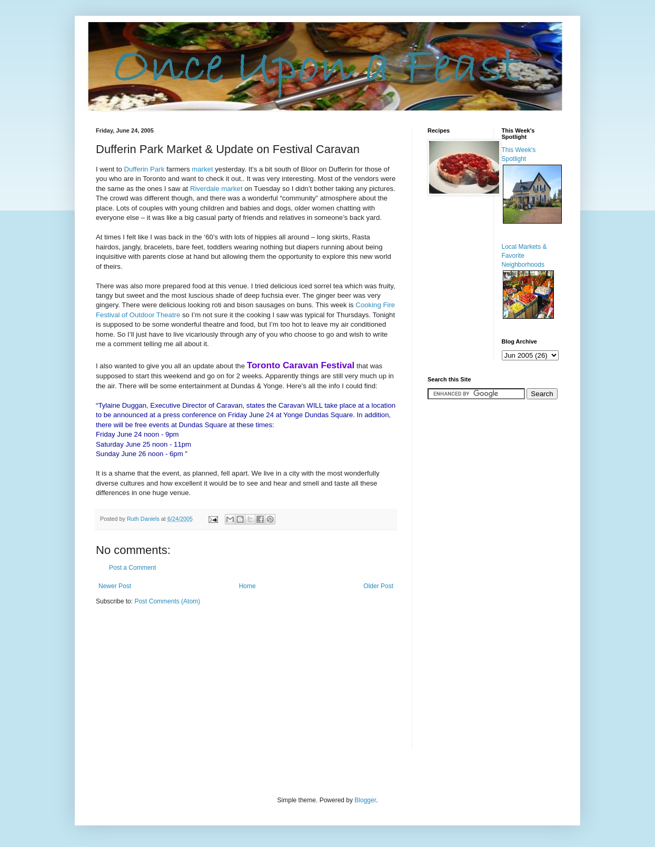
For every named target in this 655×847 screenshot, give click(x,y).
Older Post (378, 586)
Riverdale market (217, 189)
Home (247, 586)
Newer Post (114, 586)
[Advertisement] (459, 573)
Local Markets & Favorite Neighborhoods (524, 255)
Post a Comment (132, 567)
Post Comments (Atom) (167, 601)
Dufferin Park (145, 169)
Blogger (365, 800)
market (202, 169)
